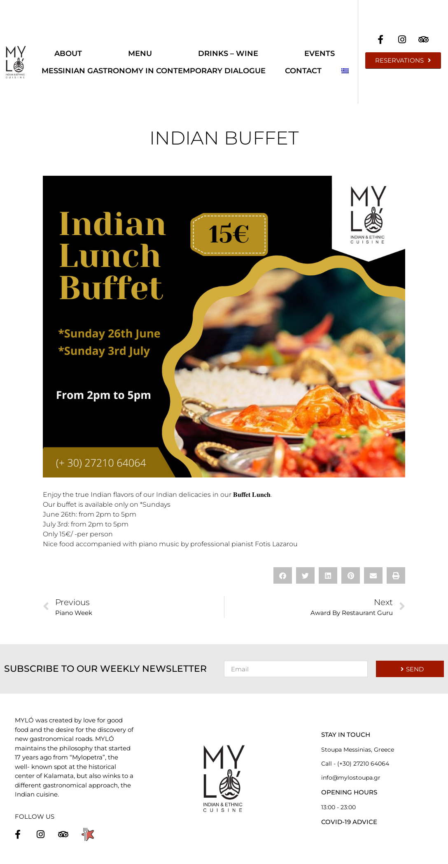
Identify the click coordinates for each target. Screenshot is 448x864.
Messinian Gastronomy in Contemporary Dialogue (154, 70)
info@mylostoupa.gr (350, 777)
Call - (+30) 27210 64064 (355, 763)
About (68, 53)
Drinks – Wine (228, 53)
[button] (282, 575)
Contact (303, 70)
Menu (140, 53)
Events (319, 53)
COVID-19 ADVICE (349, 822)
